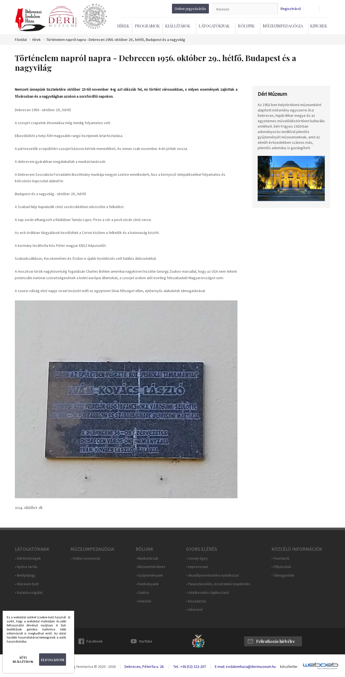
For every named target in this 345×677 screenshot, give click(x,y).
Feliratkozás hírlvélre (275, 641)
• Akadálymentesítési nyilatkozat (212, 575)
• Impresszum (197, 566)
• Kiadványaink (147, 584)
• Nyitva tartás (26, 566)
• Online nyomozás (85, 558)
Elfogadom (52, 659)
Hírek (123, 26)
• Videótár (143, 601)
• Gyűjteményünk (149, 575)
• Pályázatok (281, 566)
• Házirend (194, 609)
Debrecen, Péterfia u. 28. (144, 666)
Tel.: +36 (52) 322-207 (189, 666)
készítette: (289, 666)
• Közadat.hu (196, 601)
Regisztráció (291, 8)
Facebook (95, 641)
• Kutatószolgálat (29, 592)
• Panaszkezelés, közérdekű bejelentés (218, 584)
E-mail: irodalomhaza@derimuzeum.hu (245, 666)
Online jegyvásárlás (190, 8)
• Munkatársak (147, 558)
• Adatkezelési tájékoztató (207, 592)
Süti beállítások (23, 659)
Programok (147, 26)
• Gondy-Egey (197, 558)
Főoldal (21, 39)
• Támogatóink (282, 575)
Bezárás (66, 619)
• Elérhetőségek (28, 558)
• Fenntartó (280, 558)
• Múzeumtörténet (150, 566)
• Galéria (142, 592)
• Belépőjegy (25, 575)
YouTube (145, 641)
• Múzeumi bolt (27, 584)
